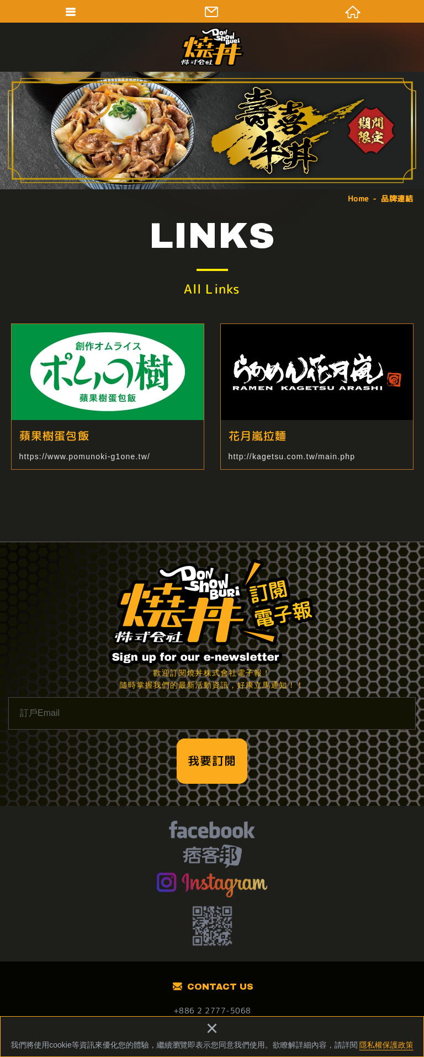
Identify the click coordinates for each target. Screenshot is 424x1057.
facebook (212, 831)
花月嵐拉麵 (317, 396)
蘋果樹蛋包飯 (107, 396)
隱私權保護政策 (386, 1044)
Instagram (212, 884)
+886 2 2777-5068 (212, 1010)
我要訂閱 (212, 760)
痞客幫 (212, 857)
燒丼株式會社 (212, 47)
